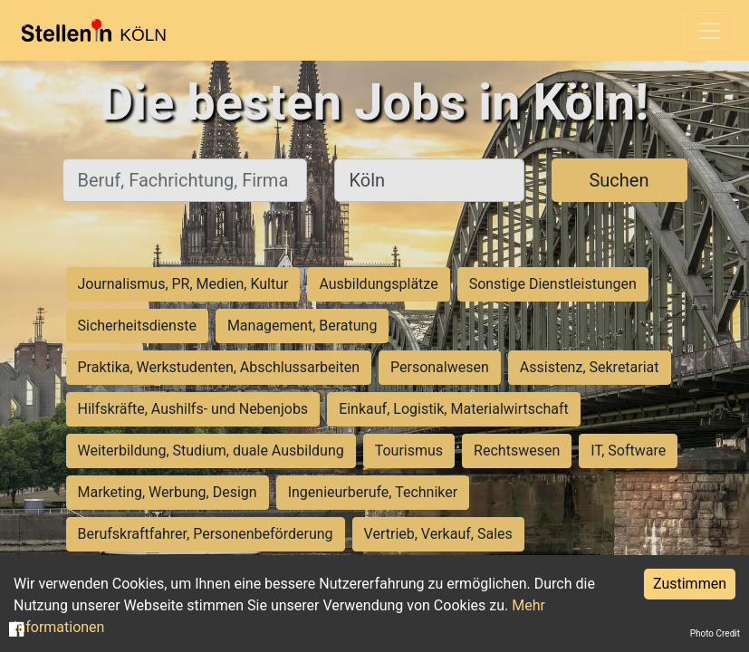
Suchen (618, 180)
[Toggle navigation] (709, 31)
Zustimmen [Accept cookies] (689, 583)
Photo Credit (715, 633)
